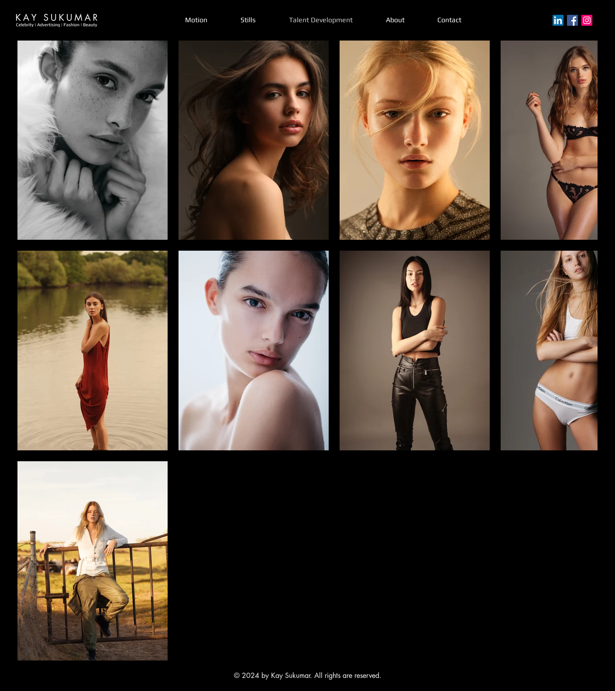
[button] (248, 20)
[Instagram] (586, 20)
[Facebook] (572, 20)
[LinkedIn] (558, 20)
